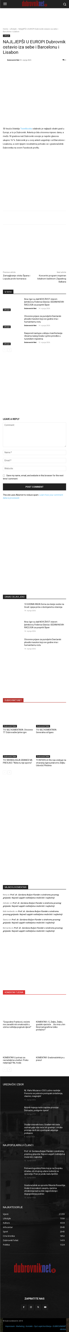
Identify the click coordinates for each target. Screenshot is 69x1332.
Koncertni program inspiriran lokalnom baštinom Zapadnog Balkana (51, 278)
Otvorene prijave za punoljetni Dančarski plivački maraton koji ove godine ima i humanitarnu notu (42, 319)
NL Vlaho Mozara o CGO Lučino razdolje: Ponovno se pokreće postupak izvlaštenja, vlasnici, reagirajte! (43, 1093)
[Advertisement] (34, 564)
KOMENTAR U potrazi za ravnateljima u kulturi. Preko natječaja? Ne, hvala (15, 1060)
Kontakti (29, 1326)
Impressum (10, 1326)
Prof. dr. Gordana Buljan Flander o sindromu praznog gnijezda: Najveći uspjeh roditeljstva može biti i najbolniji (44, 1154)
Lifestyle (13, 29)
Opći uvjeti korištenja (42, 1326)
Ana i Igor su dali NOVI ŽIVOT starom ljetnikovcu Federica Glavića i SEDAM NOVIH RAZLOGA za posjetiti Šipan (44, 302)
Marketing (20, 1326)
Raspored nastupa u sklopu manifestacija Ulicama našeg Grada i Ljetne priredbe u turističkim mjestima (43, 336)
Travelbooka (26, 128)
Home (5, 29)
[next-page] (9, 350)
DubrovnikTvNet (10, 726)
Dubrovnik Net (13, 60)
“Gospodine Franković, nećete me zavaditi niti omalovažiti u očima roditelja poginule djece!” (17, 1024)
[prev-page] (5, 350)
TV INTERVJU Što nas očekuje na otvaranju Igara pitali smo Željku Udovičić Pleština (51, 762)
